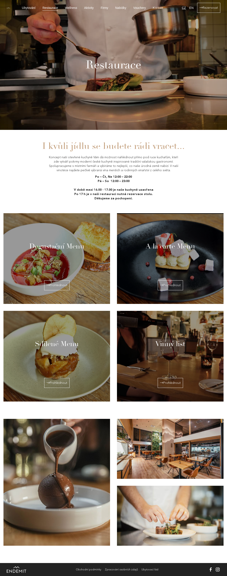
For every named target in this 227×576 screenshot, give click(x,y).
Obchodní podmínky (88, 569)
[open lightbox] (56, 482)
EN (191, 8)
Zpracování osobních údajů (121, 569)
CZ (184, 8)
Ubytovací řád (149, 569)
